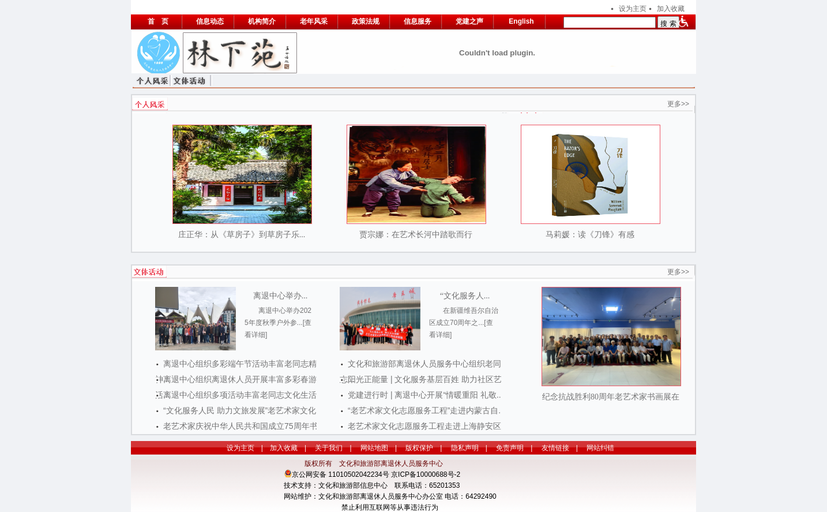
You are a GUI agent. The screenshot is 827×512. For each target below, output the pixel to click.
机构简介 (262, 21)
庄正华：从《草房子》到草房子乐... (242, 234)
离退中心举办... (280, 295)
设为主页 (632, 9)
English (521, 21)
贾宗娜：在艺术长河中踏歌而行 (415, 234)
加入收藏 (671, 9)
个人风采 (153, 80)
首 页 (158, 21)
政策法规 (365, 21)
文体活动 (192, 80)
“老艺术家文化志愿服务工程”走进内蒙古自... (426, 410)
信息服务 (417, 21)
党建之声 (469, 21)
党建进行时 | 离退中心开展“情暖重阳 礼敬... (425, 394)
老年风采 (314, 21)
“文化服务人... (465, 295)
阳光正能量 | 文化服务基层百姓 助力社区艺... (428, 379)
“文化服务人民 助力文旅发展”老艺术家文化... (243, 410)
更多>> (678, 104)
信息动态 (210, 21)
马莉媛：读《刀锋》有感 (590, 234)
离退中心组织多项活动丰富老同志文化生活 (240, 394)
